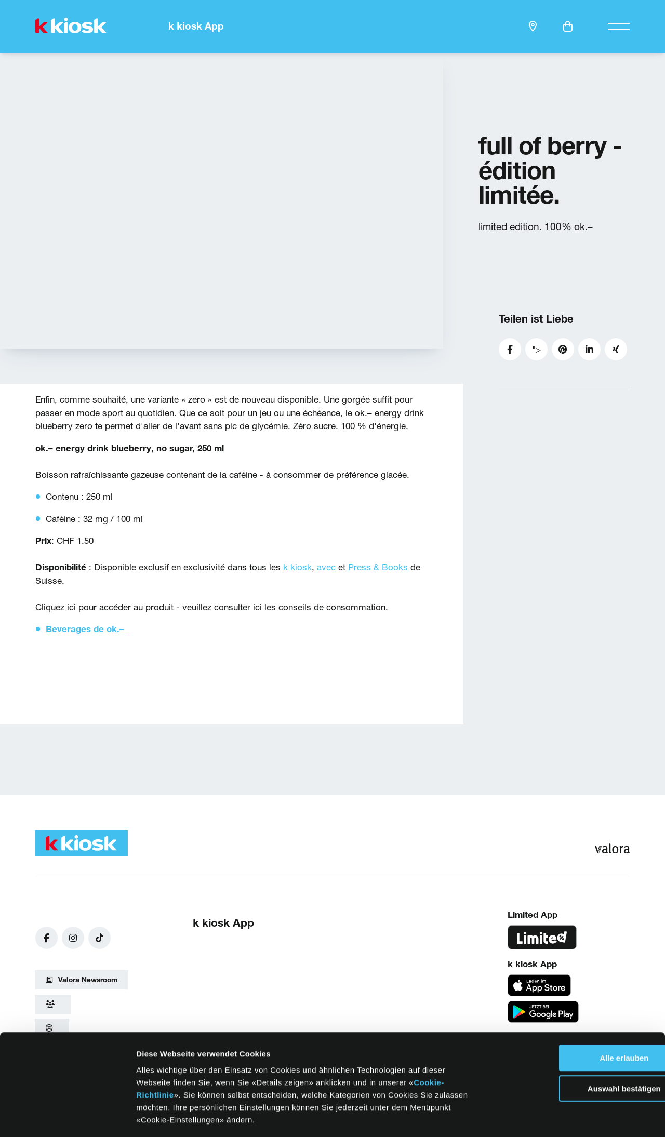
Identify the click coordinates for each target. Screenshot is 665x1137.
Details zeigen (529, 1116)
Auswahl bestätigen (578, 1043)
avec (326, 566)
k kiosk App (196, 26)
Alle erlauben (578, 1012)
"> (540, 352)
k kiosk (297, 566)
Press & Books (378, 566)
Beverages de (76, 628)
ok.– (117, 628)
